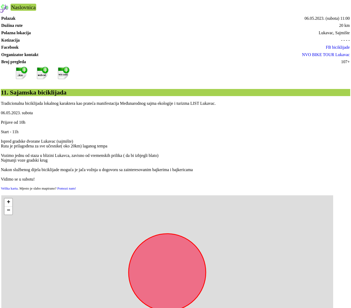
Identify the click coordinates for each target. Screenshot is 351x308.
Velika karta (9, 188)
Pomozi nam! (66, 188)
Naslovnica (23, 7)
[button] (8, 202)
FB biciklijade (338, 47)
